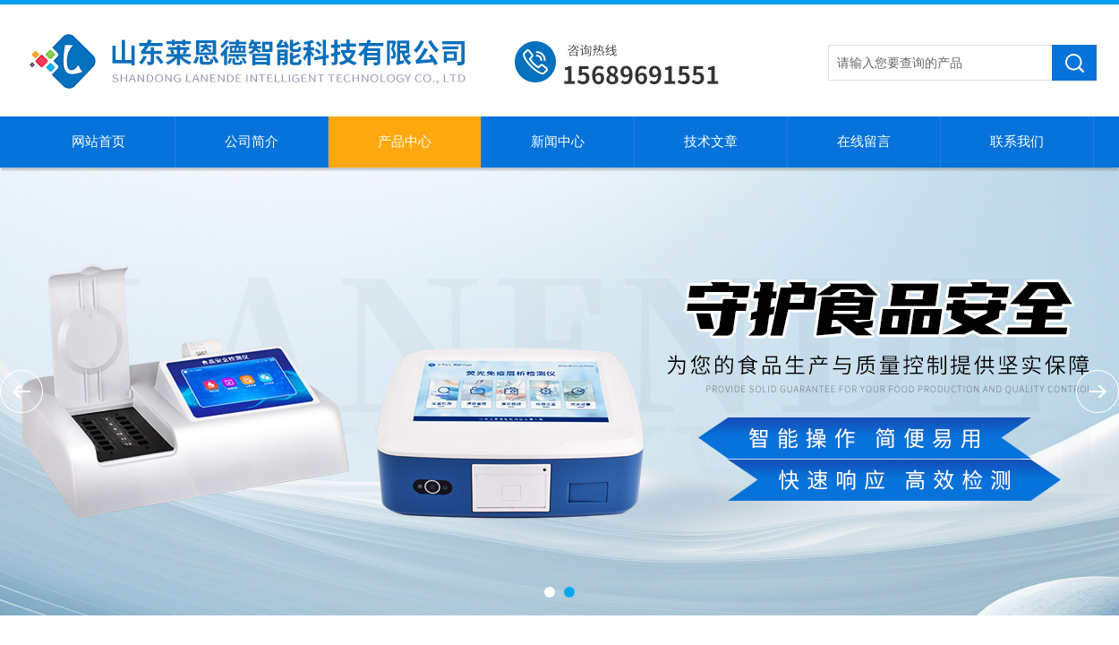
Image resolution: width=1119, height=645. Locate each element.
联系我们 (1017, 141)
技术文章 (711, 141)
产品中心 (404, 141)
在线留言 (864, 141)
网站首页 (98, 141)
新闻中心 (558, 141)
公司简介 (251, 141)
